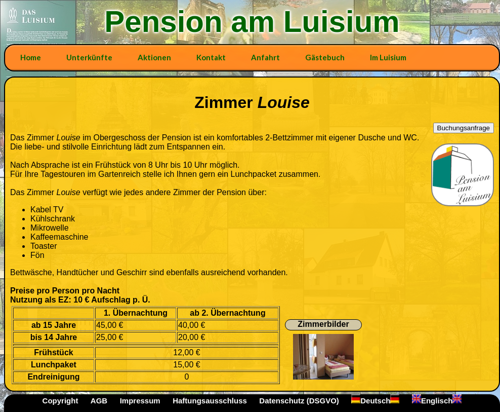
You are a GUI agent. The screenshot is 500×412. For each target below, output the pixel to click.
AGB (99, 400)
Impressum (140, 400)
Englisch (437, 400)
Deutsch (375, 400)
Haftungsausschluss (210, 400)
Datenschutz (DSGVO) (299, 400)
